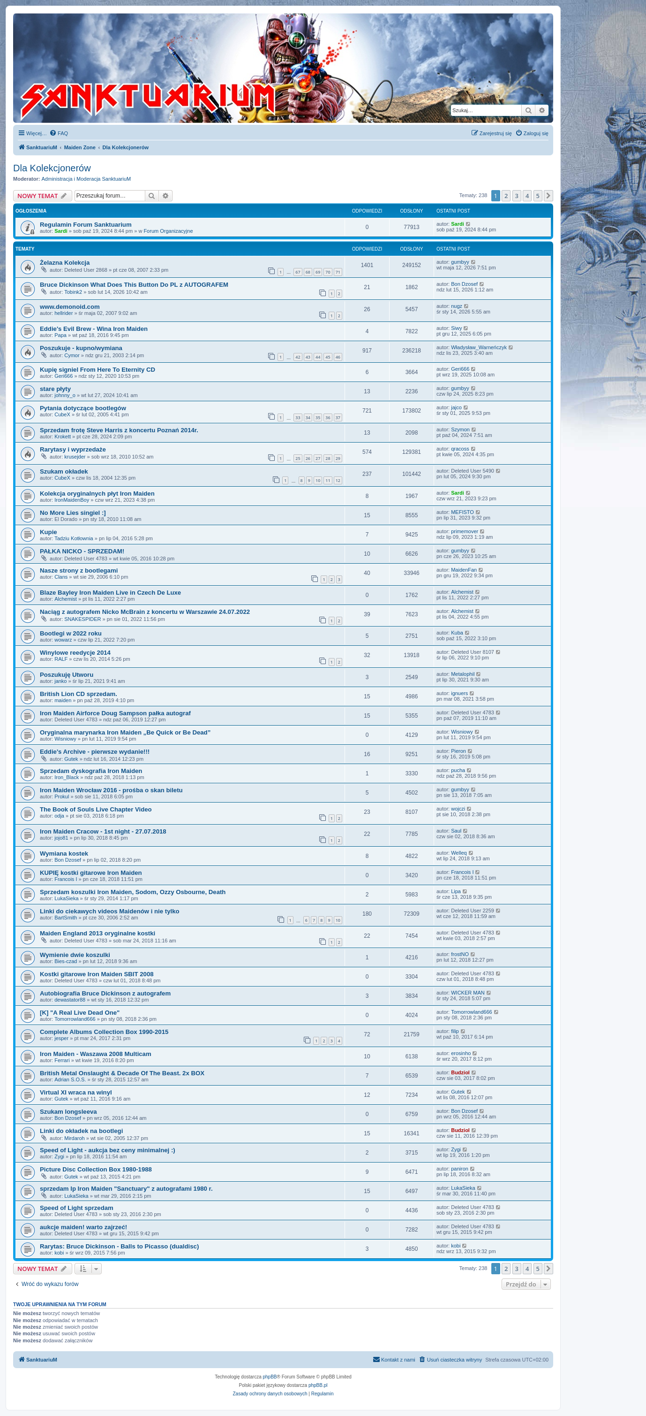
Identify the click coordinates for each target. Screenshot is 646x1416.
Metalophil (462, 674)
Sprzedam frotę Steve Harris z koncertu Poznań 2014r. (119, 430)
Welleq (458, 853)
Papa (60, 335)
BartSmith (65, 917)
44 (317, 357)
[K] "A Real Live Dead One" (80, 1012)
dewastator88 (69, 1000)
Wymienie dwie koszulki (75, 954)
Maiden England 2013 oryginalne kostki (97, 933)
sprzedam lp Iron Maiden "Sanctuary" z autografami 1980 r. (126, 1188)
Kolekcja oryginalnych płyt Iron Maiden (97, 493)
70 (327, 272)
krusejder (74, 456)
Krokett (62, 436)
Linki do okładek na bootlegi (81, 1130)
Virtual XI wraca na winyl (76, 1092)
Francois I (65, 879)
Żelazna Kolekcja (65, 262)
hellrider (63, 313)
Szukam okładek (64, 471)
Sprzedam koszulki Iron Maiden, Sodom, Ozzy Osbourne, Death (132, 892)
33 (297, 417)
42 (297, 357)
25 (297, 458)
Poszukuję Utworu (66, 674)
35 (317, 417)
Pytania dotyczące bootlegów (83, 408)
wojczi (458, 808)
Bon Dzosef (464, 284)
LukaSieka (66, 898)
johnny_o (64, 395)
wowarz (63, 640)
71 (338, 272)
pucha (458, 770)
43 (308, 357)
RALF (61, 659)
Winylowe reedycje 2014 (75, 652)
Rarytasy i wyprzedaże (73, 449)
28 (327, 458)
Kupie (48, 532)
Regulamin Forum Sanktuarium (86, 224)
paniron (459, 1168)
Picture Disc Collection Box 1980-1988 (96, 1169)
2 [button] (506, 195)
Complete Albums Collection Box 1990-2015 (104, 1031)
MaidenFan (464, 570)
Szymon (460, 429)
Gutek (71, 759)
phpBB (270, 1376)
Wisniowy (65, 739)
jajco (456, 407)
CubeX (62, 414)
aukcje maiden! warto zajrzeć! (83, 1227)
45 (327, 357)
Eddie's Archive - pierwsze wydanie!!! (95, 751)
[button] (548, 195)
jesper (61, 1038)
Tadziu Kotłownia (73, 538)
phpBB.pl (318, 1385)
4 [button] (527, 195)
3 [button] (516, 195)
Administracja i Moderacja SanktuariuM (86, 179)
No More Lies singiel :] (73, 512)
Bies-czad (65, 961)
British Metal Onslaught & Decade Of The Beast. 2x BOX (122, 1073)
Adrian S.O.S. (70, 1079)
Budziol (460, 1072)
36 (327, 417)
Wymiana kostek (64, 853)
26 (308, 458)
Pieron (458, 751)
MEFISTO (462, 512)
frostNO (460, 954)
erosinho (461, 1053)
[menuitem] (58, 133)
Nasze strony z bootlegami (79, 570)
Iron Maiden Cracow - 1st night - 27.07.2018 (103, 831)
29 (338, 458)
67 (297, 272)
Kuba (457, 632)
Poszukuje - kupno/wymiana (81, 348)
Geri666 (63, 376)
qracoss (460, 449)
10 (317, 480)
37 (338, 417)
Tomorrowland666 (74, 1019)
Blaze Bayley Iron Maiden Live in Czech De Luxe (110, 592)
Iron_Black (66, 777)
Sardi (61, 231)
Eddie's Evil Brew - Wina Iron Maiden (94, 328)
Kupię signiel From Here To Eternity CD (97, 369)
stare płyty (55, 388)
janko (60, 681)
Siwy (456, 328)
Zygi (59, 1156)
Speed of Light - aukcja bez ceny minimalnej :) (107, 1150)
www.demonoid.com (70, 306)
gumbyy (460, 262)
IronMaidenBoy (71, 500)
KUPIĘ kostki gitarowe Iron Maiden (91, 872)
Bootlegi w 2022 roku (71, 633)
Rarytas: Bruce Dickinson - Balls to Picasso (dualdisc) (119, 1246)
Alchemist (65, 599)
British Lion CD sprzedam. (78, 693)
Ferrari (61, 1060)
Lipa (456, 891)
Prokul (61, 796)
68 (308, 272)
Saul (456, 831)
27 (317, 458)
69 (317, 272)
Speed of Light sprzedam (76, 1207)
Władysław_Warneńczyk (479, 347)
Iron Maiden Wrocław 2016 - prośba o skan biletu (111, 790)
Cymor (71, 355)
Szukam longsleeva (68, 1111)
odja (59, 816)
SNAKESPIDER (82, 619)
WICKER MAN (468, 992)
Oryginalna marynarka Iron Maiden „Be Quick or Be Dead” (125, 732)
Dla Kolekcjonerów (52, 168)
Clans (61, 577)
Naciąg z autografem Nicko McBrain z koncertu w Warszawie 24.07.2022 (145, 611)
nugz (456, 306)
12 (338, 480)
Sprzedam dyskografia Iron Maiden (91, 770)
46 (338, 357)
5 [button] (538, 195)
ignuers (459, 693)
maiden (62, 700)
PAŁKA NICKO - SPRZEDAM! (82, 551)
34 (308, 417)
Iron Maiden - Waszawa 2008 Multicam (95, 1053)
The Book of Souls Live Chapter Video (96, 809)
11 (327, 480)
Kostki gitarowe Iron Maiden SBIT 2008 (97, 974)
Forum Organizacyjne (168, 231)
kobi (59, 1252)
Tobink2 (73, 292)
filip (455, 1031)
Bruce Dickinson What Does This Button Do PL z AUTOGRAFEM (134, 284)
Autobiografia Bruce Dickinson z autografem (105, 993)
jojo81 (61, 838)
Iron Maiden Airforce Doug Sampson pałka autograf (115, 713)
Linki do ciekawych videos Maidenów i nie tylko (110, 911)
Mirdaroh (74, 1138)
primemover (464, 531)
